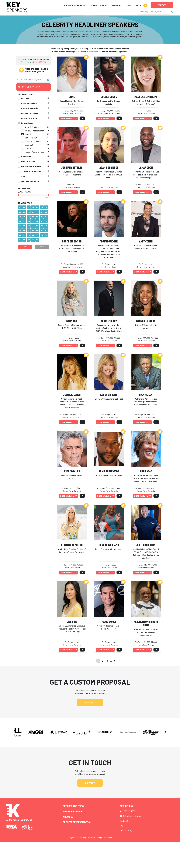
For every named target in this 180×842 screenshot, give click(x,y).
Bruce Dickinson (72, 241)
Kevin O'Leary (109, 321)
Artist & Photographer (34, 131)
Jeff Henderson (145, 545)
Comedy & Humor (32, 138)
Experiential (30, 145)
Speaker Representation (77, 822)
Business (25, 98)
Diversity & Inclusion (30, 108)
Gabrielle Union (145, 321)
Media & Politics (28, 161)
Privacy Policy (126, 830)
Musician (28, 148)
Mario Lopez (108, 621)
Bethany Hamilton (72, 545)
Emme (72, 96)
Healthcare (26, 156)
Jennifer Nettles (71, 167)
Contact (162, 5)
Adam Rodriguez (108, 167)
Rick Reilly (145, 394)
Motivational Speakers (31, 166)
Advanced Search (98, 5)
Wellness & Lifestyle (30, 181)
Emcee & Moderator (33, 141)
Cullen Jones (109, 96)
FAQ (121, 826)
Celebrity (28, 134)
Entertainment (27, 123)
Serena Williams (109, 545)
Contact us (25, 62)
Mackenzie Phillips (145, 96)
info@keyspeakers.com (133, 816)
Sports (24, 176)
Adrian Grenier (109, 241)
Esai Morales (72, 471)
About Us (116, 5)
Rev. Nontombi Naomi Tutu (146, 623)
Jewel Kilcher (72, 394)
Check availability (68, 118)
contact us (93, 51)
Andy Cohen (146, 241)
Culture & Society (29, 103)
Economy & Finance (29, 113)
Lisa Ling (72, 621)
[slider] (18, 195)
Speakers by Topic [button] (73, 5)
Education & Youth (29, 118)
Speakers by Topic (73, 806)
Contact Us (124, 821)
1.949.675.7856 (129, 811)
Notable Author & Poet (34, 152)
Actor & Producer (32, 127)
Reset (42, 247)
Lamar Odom (146, 167)
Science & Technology (31, 171)
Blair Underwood (109, 471)
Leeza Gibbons (108, 394)
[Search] (154, 11)
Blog (128, 5)
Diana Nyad (145, 471)
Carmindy (71, 321)
